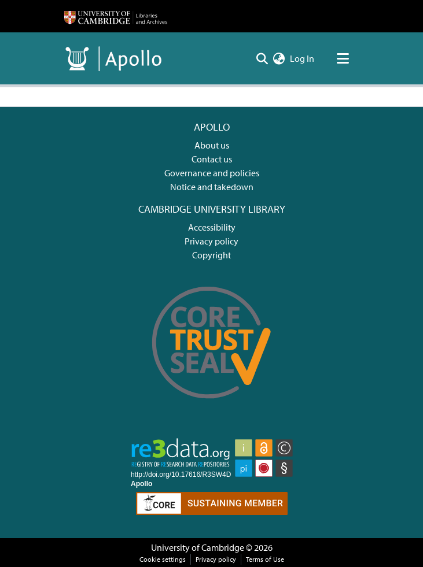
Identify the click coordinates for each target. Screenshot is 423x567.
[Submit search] (262, 58)
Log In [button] (302, 58)
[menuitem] (279, 58)
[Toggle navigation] (343, 58)
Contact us (212, 159)
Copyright (211, 255)
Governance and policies (211, 173)
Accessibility (212, 227)
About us (211, 145)
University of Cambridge (197, 547)
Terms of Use (265, 559)
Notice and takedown (211, 186)
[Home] (115, 16)
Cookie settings (162, 559)
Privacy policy (211, 241)
